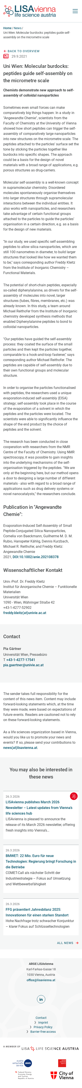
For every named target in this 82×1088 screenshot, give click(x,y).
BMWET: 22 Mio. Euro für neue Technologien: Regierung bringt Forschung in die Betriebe (41, 861)
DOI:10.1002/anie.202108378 (36, 557)
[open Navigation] (75, 11)
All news (68, 943)
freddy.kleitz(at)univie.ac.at (24, 613)
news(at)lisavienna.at (20, 748)
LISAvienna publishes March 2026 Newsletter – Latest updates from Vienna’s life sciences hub (39, 807)
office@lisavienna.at (41, 980)
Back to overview (21, 51)
